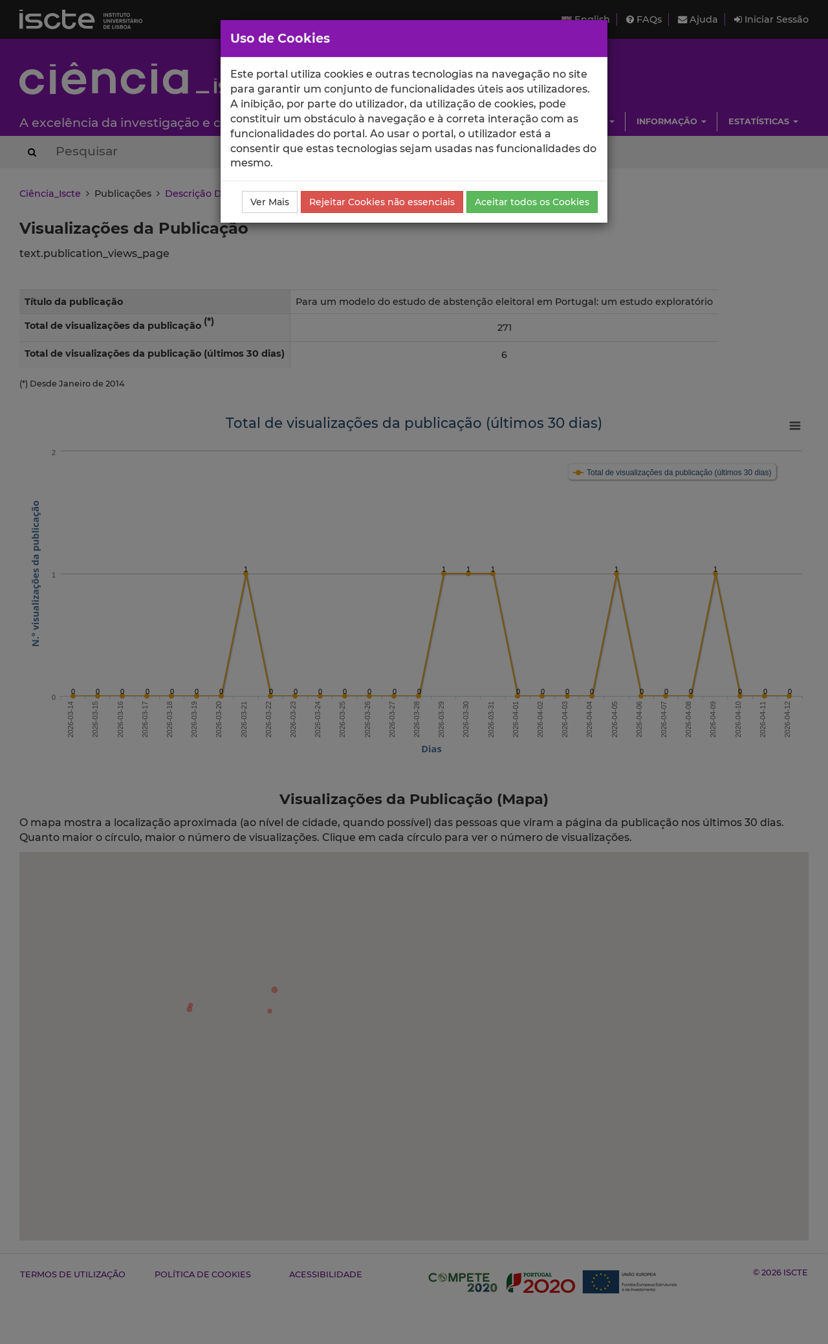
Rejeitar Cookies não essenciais (382, 202)
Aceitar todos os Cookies (532, 202)
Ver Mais (269, 202)
